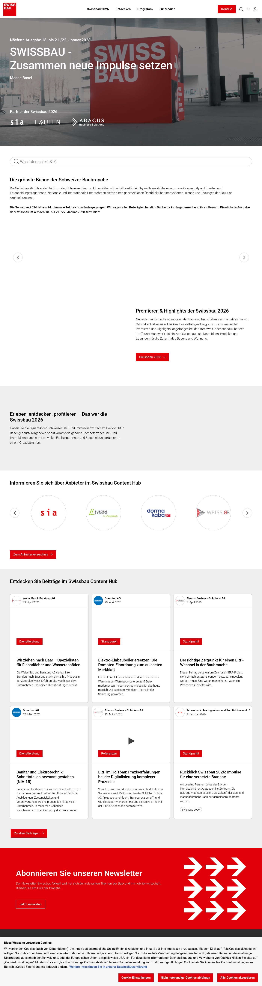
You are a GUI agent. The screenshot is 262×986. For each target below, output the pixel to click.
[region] (131, 961)
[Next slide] (244, 257)
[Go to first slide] (247, 513)
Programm (145, 9)
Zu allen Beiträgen (26, 833)
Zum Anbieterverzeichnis (30, 554)
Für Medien (167, 9)
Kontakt (226, 9)
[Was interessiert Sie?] (131, 161)
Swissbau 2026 (98, 9)
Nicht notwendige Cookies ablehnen (185, 977)
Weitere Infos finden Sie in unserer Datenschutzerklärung (108, 967)
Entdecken (123, 9)
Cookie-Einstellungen (136, 977)
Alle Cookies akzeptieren (237, 977)
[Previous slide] (18, 257)
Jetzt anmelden (30, 904)
